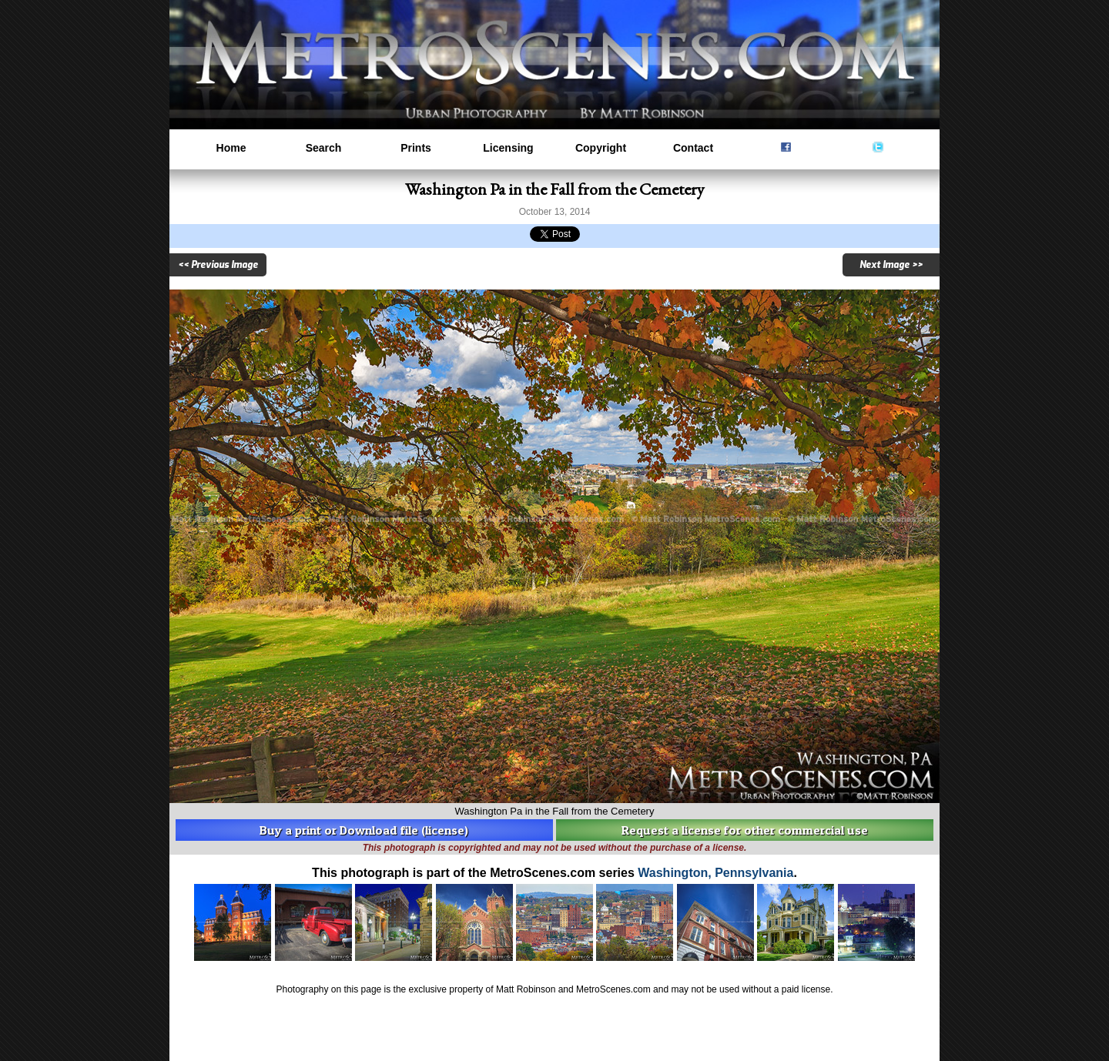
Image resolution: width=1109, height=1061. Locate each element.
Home (231, 148)
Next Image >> (891, 265)
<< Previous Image (218, 265)
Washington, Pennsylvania (715, 872)
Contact (693, 148)
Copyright (600, 148)
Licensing (508, 148)
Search (324, 148)
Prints (415, 148)
